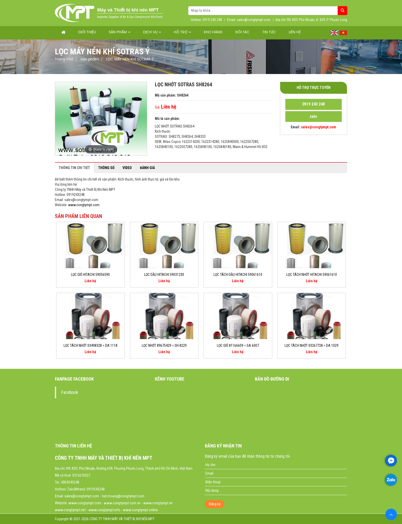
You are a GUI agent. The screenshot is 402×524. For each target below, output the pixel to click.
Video (127, 168)
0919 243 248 (313, 104)
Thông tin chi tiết (74, 168)
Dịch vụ (152, 32)
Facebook (69, 392)
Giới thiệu (87, 32)
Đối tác (242, 32)
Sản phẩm (119, 32)
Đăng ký (214, 504)
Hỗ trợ (182, 32)
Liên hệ (295, 32)
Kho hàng (213, 32)
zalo (313, 116)
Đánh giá (147, 168)
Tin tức (269, 32)
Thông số (106, 168)
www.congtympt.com (83, 205)
